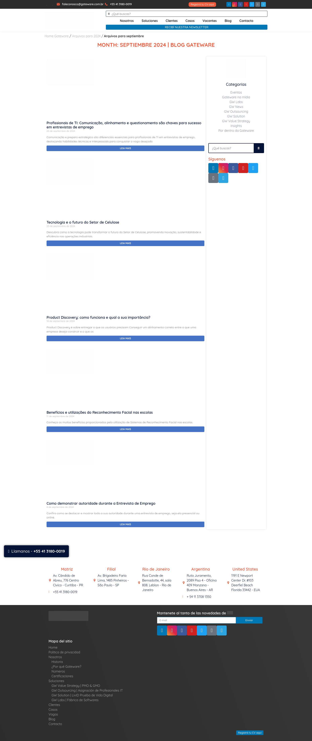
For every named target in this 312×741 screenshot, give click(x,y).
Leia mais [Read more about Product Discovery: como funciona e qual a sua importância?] (125, 338)
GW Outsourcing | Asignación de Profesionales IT (87, 690)
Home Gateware (57, 36)
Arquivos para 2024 (86, 36)
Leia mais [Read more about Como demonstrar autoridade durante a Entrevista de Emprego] (125, 524)
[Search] (259, 148)
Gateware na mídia (236, 97)
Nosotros (127, 21)
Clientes (172, 21)
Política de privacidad (64, 652)
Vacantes (210, 21)
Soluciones (150, 21)
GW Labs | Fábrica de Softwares (75, 700)
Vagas (53, 714)
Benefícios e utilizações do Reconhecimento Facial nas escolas (100, 412)
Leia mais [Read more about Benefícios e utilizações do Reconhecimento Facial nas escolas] (125, 429)
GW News (236, 107)
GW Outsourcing (236, 111)
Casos (189, 21)
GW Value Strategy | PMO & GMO (76, 686)
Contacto (246, 21)
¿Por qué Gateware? (66, 667)
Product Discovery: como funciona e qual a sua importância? (98, 317)
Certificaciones (62, 676)
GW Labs (236, 102)
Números (58, 671)
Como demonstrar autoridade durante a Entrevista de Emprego (101, 503)
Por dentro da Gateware (236, 131)
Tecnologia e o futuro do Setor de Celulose (83, 222)
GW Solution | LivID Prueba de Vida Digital (82, 695)
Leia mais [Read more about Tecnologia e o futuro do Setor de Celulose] (125, 243)
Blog (228, 21)
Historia (57, 662)
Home (53, 647)
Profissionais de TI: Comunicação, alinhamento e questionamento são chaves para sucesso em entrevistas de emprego (124, 125)
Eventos (236, 92)
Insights (236, 126)
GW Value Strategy (236, 121)
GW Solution (236, 116)
